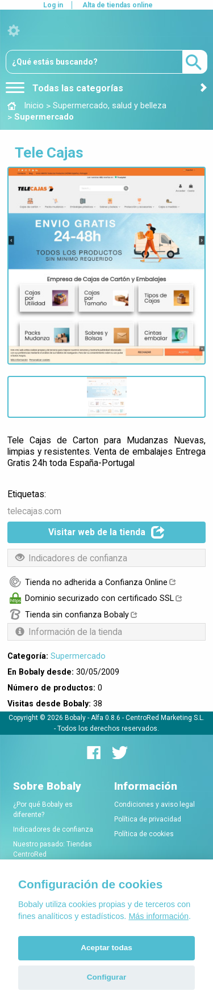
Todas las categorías (64, 88)
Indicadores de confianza (53, 829)
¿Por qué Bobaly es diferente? (43, 810)
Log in (53, 5)
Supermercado (78, 655)
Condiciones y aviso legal (154, 804)
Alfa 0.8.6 (105, 718)
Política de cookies (144, 834)
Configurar (106, 977)
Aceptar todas (106, 947)
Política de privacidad (147, 819)
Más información (158, 916)
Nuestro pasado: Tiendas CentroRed (52, 849)
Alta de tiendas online (117, 5)
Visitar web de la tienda (106, 532)
